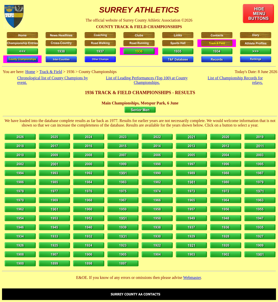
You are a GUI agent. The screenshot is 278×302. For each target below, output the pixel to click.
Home (30, 72)
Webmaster (192, 277)
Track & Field (50, 72)
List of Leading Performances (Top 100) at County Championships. (147, 80)
